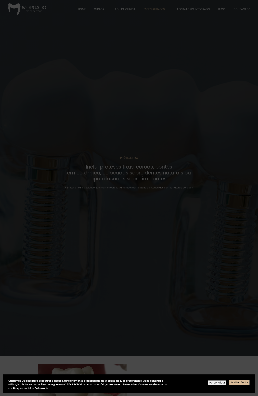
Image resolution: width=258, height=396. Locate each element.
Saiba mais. (42, 388)
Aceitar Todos (239, 382)
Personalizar (217, 382)
